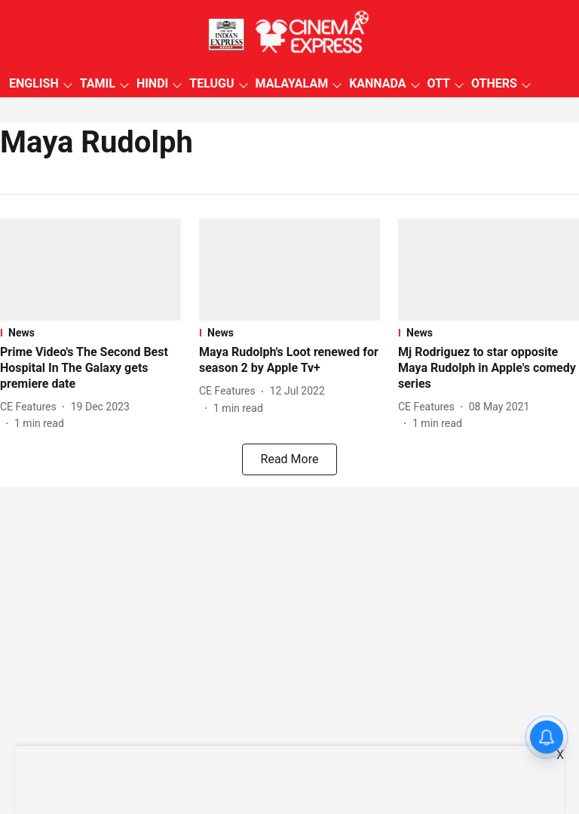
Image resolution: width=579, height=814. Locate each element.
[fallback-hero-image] (90, 270)
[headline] (90, 368)
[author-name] (31, 407)
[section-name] (90, 333)
